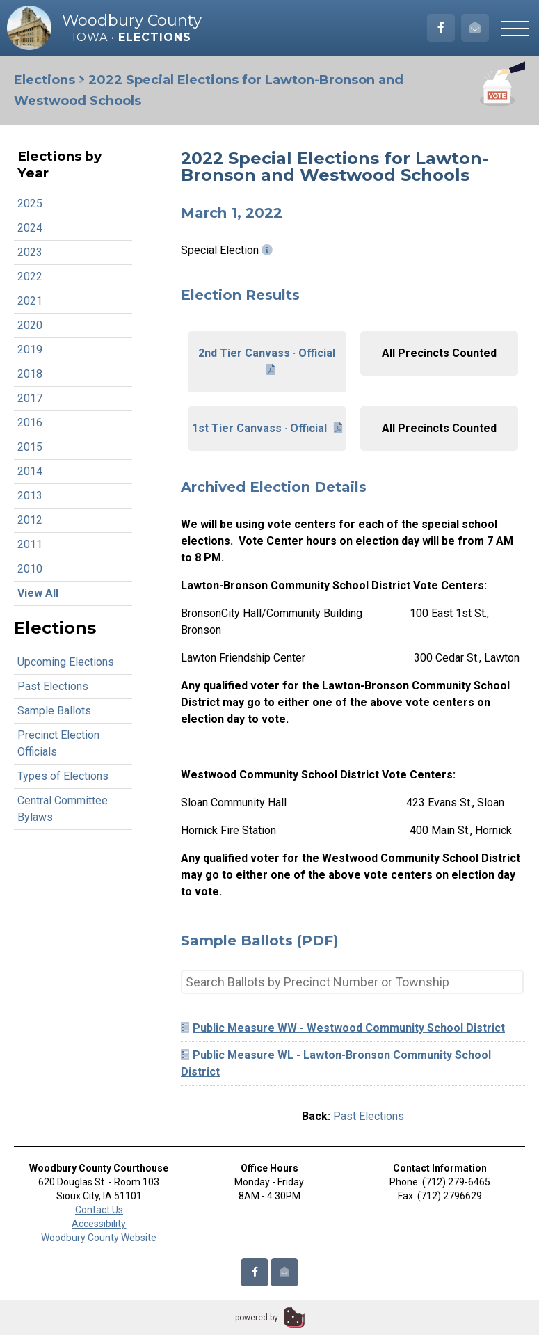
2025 (29, 203)
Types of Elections (62, 776)
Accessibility (99, 1223)
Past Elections (52, 686)
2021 (29, 300)
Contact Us (99, 1209)
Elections (44, 80)
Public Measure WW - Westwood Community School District (343, 1027)
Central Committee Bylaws (62, 809)
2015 (29, 447)
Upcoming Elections (65, 662)
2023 (29, 252)
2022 (29, 276)
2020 (29, 325)
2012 (29, 520)
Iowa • (131, 37)
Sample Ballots (54, 710)
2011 (29, 544)
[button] (515, 28)
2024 (29, 227)
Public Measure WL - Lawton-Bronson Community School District (336, 1063)
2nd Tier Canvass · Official (266, 361)
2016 (29, 422)
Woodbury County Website (98, 1237)
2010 (29, 568)
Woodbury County (132, 20)
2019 (29, 349)
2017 (29, 398)
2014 (29, 471)
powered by (256, 1317)
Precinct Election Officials (58, 743)
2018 (29, 374)
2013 (29, 495)
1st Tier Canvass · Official (267, 428)
